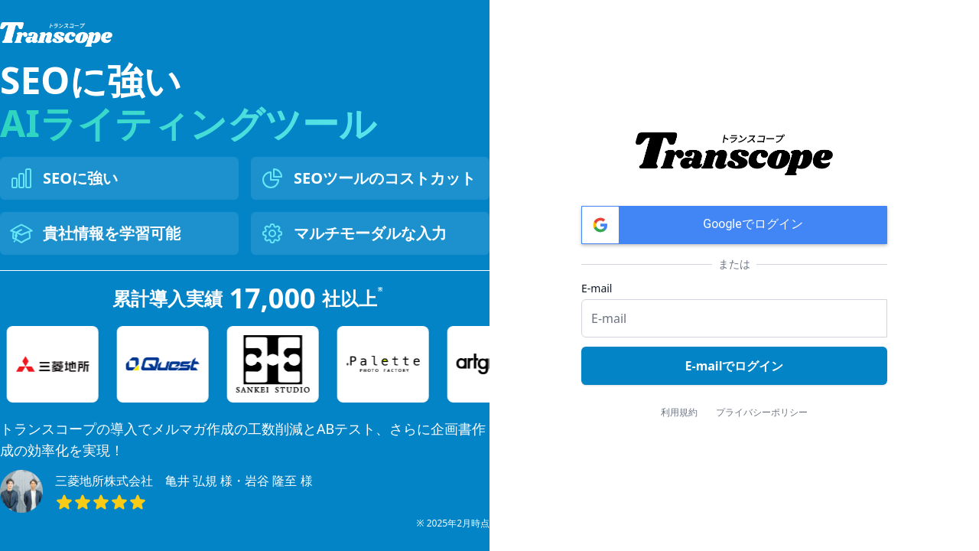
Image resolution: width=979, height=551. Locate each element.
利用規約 (679, 412)
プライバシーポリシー (762, 412)
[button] (734, 225)
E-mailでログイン (734, 365)
